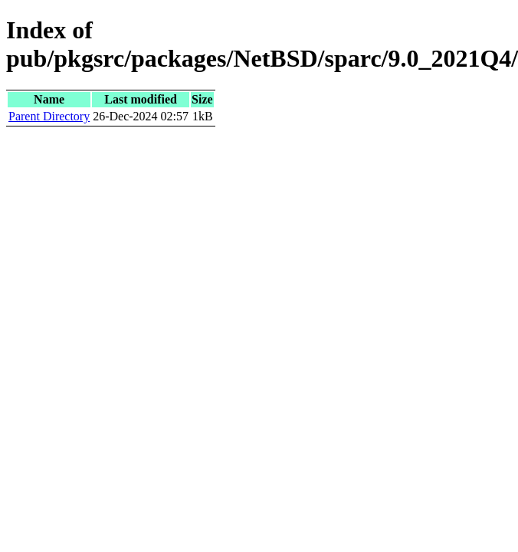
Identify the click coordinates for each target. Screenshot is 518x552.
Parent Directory (49, 116)
